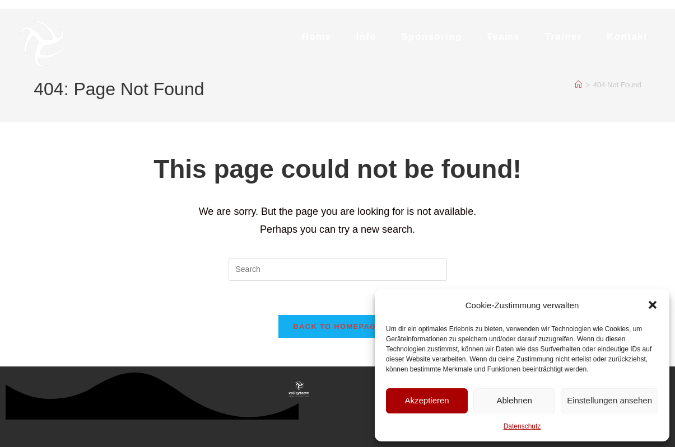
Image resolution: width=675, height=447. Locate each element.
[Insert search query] (338, 269)
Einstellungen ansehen (609, 400)
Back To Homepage (337, 326)
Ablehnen (514, 400)
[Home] (578, 85)
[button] (652, 304)
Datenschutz (522, 426)
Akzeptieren (426, 400)
